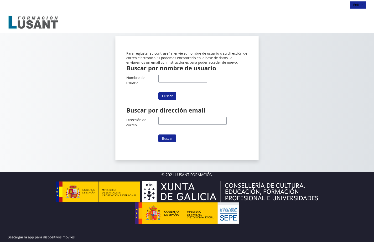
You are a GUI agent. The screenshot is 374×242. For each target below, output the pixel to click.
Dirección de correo (136, 122)
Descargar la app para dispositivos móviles (41, 237)
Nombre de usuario (135, 80)
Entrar (358, 4)
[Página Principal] (33, 21)
